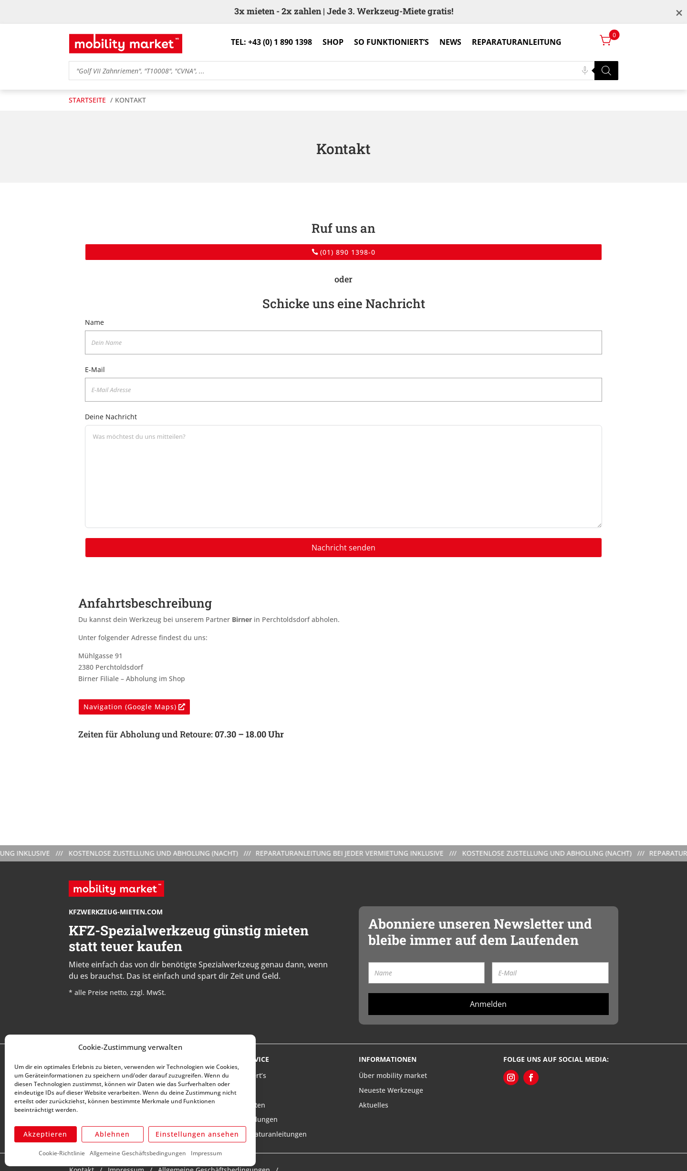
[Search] (606, 70)
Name (94, 322)
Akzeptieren (45, 1134)
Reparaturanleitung (517, 42)
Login (578, 42)
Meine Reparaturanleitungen (260, 1134)
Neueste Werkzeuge (391, 1090)
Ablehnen (112, 1134)
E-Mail (95, 369)
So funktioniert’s (391, 42)
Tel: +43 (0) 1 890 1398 (271, 42)
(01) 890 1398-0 (347, 252)
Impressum (206, 1153)
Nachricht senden (343, 547)
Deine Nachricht (111, 416)
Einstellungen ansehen (197, 1134)
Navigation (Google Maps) (130, 706)
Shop (333, 42)
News (450, 42)
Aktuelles (373, 1104)
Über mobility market (393, 1075)
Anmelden (488, 1004)
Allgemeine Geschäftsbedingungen (138, 1153)
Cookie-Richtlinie (62, 1153)
